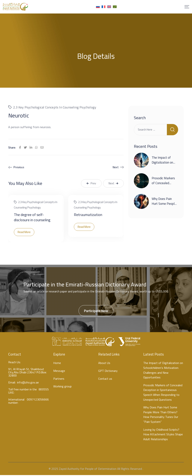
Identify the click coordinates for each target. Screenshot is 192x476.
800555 (44, 391)
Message (59, 371)
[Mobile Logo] (15, 7)
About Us (104, 364)
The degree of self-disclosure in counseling (32, 218)
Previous (19, 168)
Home (57, 364)
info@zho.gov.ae (28, 383)
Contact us (105, 379)
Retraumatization (88, 215)
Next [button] (113, 184)
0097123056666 (38, 401)
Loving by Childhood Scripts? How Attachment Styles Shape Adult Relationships (163, 435)
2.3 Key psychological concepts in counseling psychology (54, 108)
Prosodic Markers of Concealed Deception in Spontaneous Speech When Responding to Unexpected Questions (162, 393)
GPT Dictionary (108, 371)
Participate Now (96, 312)
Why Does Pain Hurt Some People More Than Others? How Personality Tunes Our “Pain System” (160, 415)
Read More (24, 232)
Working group (62, 387)
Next (116, 168)
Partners (58, 379)
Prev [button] (91, 184)
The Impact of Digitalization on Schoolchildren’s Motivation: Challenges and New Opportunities (163, 371)
